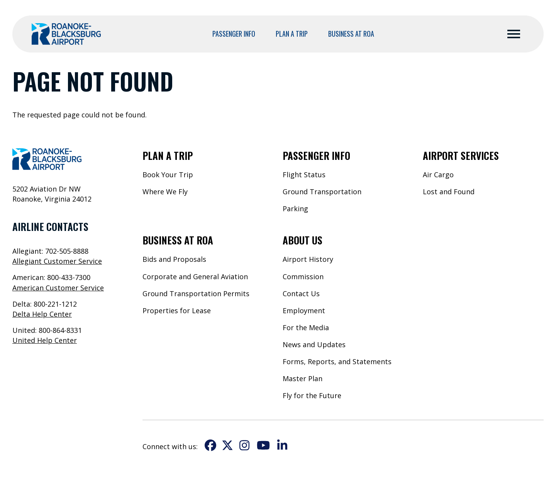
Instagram (244, 445)
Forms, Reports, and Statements (337, 361)
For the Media (306, 327)
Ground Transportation (322, 191)
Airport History (308, 259)
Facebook (210, 445)
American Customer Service (58, 287)
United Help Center (44, 340)
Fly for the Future (312, 395)
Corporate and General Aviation (195, 276)
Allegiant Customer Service (57, 261)
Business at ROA (351, 34)
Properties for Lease (176, 310)
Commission (303, 276)
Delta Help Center (42, 314)
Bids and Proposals (174, 259)
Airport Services (461, 155)
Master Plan (302, 378)
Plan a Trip (292, 34)
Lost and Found (449, 191)
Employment (304, 310)
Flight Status (304, 174)
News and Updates (314, 344)
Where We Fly (165, 191)
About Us (302, 239)
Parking (295, 208)
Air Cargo (438, 174)
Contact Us (301, 293)
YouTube (263, 445)
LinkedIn (282, 445)
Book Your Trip (167, 174)
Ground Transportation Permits (195, 293)
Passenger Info (233, 34)
